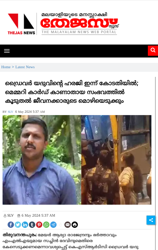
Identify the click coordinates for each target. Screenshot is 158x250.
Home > (8, 67)
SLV (10, 112)
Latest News (25, 67)
